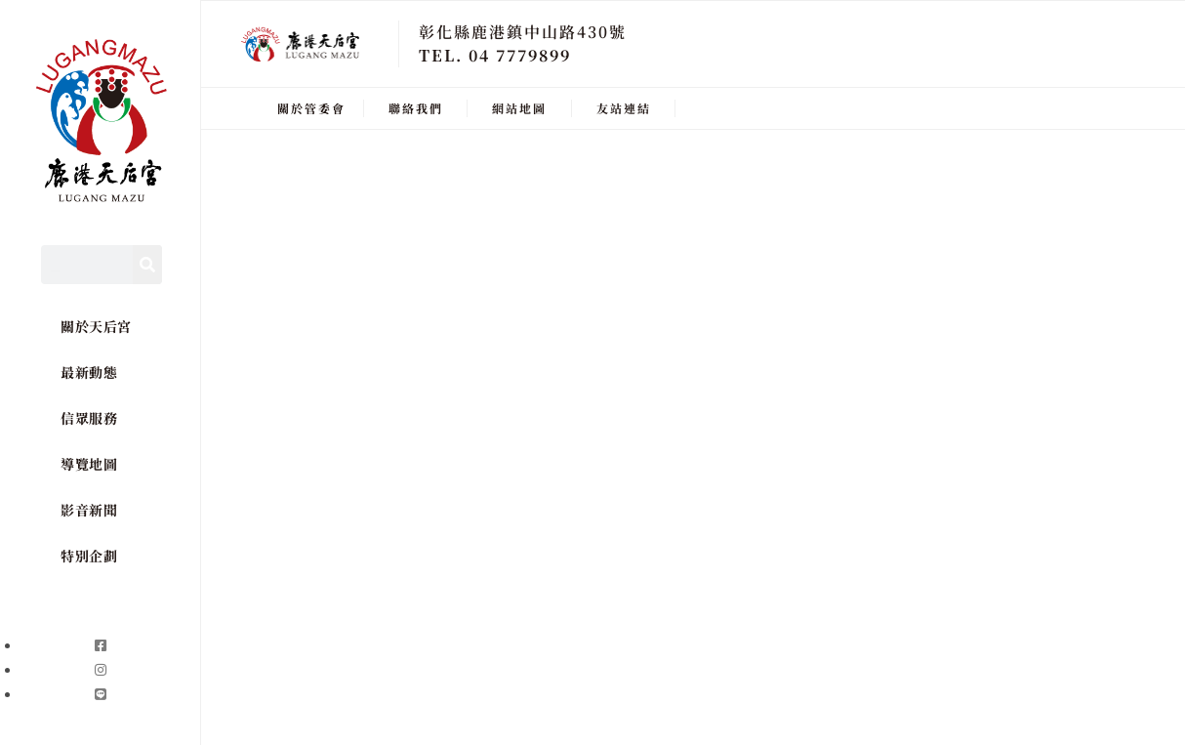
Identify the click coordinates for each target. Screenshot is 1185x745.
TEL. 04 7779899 (495, 55)
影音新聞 (89, 509)
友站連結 (623, 108)
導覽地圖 (89, 464)
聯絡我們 (415, 108)
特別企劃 (89, 555)
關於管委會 (311, 108)
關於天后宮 (96, 326)
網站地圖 (519, 108)
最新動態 (89, 372)
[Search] (147, 264)
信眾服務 (89, 418)
